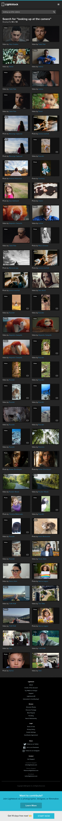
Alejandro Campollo (15, 223)
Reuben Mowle (14, 492)
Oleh (10, 648)
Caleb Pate (42, 44)
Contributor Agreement (31, 735)
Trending (31, 716)
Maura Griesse (43, 246)
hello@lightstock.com (31, 776)
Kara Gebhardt (14, 201)
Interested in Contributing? (31, 699)
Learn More (31, 805)
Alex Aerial (42, 290)
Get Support (31, 759)
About (31, 685)
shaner (40, 201)
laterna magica (43, 581)
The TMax (41, 603)
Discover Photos (31, 707)
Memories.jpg (13, 268)
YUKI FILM (12, 603)
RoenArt (41, 156)
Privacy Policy (31, 729)
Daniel (11, 66)
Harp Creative (13, 44)
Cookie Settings (31, 732)
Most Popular (31, 713)
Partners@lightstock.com (31, 770)
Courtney (41, 178)
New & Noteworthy (31, 718)
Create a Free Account (31, 688)
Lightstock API (31, 696)
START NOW (44, 816)
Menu (58, 4)
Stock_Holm (42, 559)
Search (54, 12)
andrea (40, 66)
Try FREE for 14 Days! (31, 690)
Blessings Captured (15, 134)
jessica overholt (43, 134)
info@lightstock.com (31, 765)
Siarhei (11, 671)
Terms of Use (31, 726)
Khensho (41, 447)
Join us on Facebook (32, 747)
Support (31, 693)
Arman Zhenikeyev (15, 469)
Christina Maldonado (16, 514)
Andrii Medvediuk (44, 536)
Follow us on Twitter (33, 744)
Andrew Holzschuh (15, 178)
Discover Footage (31, 710)
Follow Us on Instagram (33, 751)
